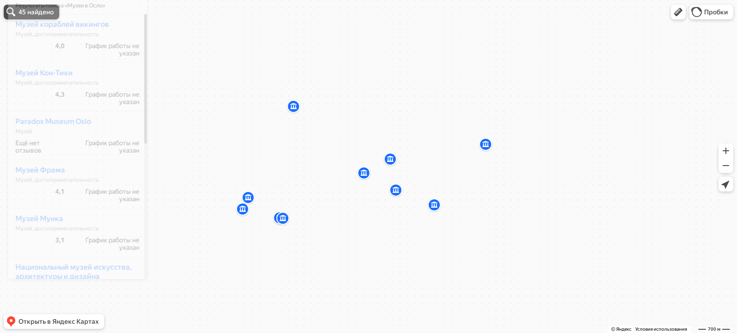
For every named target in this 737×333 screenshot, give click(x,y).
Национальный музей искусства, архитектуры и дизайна (67, 299)
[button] (678, 12)
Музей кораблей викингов (56, 51)
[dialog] (71, 165)
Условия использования (661, 329)
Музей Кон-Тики (38, 100)
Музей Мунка (33, 245)
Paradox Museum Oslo (47, 148)
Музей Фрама (34, 197)
